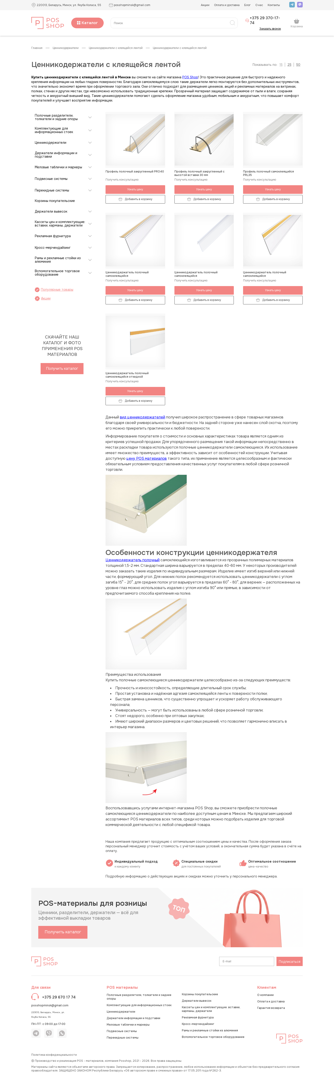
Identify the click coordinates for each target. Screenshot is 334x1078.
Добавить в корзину (135, 199)
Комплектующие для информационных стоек (54, 130)
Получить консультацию (122, 180)
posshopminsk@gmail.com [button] (129, 5)
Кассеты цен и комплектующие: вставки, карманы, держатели (60, 223)
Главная (36, 48)
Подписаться (289, 962)
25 (289, 65)
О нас (259, 5)
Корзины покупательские (55, 201)
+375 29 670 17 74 (59, 997)
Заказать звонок (271, 28)
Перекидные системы (52, 190)
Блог (247, 5)
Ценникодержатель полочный (133, 560)
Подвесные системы (51, 179)
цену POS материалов (146, 458)
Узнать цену (135, 189)
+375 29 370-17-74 (262, 20)
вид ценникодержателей (142, 417)
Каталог (87, 22)
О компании (265, 995)
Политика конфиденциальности (54, 1055)
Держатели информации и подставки (56, 154)
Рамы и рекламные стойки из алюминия (58, 259)
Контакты (274, 5)
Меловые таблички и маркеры (58, 167)
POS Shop (190, 77)
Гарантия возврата (271, 1008)
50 (298, 65)
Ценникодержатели (66, 48)
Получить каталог (62, 368)
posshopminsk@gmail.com (49, 1005)
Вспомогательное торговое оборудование (57, 272)
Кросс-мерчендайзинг (53, 247)
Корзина (297, 23)
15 (281, 65)
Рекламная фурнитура (53, 236)
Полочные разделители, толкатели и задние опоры (56, 117)
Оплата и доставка (227, 5)
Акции (205, 5)
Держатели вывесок (51, 211)
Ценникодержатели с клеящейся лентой (116, 48)
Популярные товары (54, 289)
